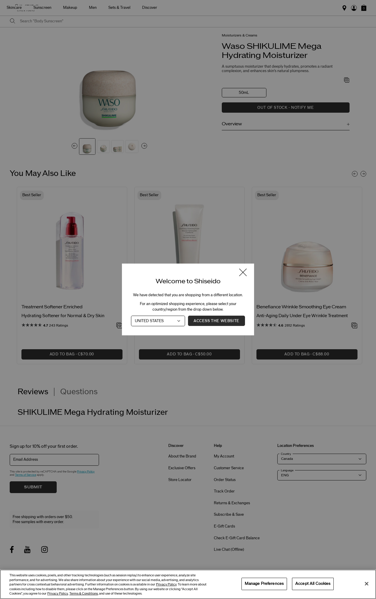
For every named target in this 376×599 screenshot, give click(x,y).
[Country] (158, 321)
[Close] (366, 583)
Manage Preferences (264, 584)
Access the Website (216, 321)
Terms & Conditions (83, 593)
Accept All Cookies (312, 584)
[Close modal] (243, 273)
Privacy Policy (166, 584)
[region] (188, 584)
